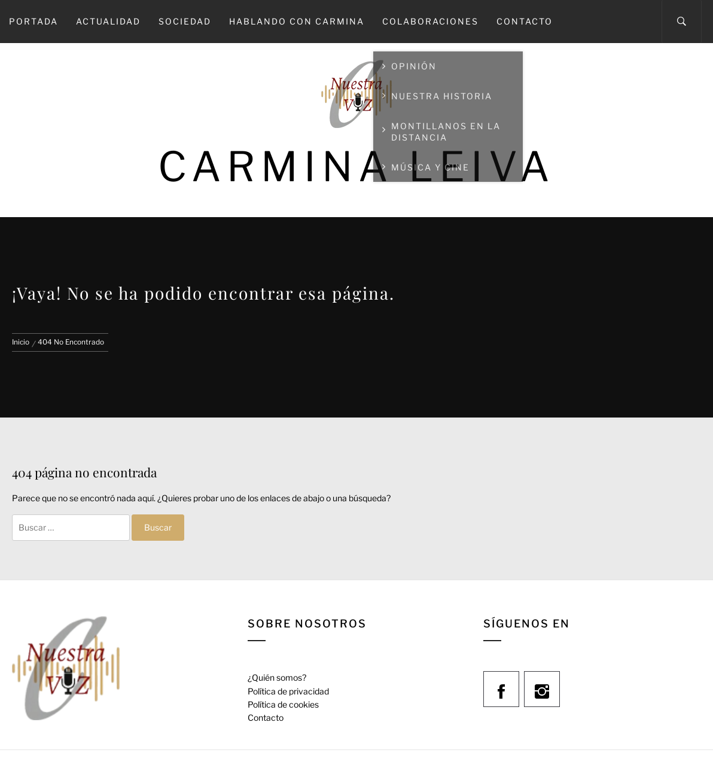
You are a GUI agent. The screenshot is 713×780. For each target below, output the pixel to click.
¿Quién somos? (277, 677)
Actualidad (108, 21)
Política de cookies (283, 704)
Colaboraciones (430, 21)
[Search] (682, 21)
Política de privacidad (288, 691)
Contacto (524, 21)
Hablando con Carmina (296, 21)
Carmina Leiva (356, 166)
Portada (33, 21)
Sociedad (185, 21)
